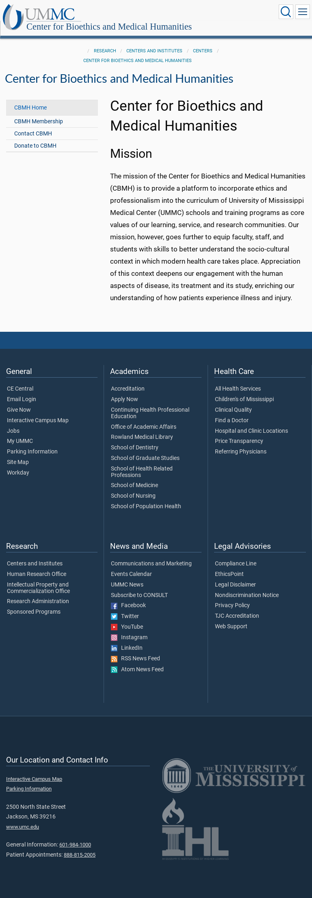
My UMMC (20, 432)
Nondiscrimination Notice (247, 586)
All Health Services (238, 380)
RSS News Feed (135, 650)
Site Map (18, 453)
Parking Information (32, 443)
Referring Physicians (240, 443)
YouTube (127, 618)
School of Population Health (146, 497)
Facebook (128, 596)
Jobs (13, 422)
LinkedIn (127, 639)
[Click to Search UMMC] (286, 11)
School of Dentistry (134, 439)
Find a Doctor (232, 411)
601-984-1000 (75, 836)
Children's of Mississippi (244, 390)
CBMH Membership (38, 112)
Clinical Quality (233, 401)
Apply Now (124, 390)
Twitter (125, 607)
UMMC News (127, 576)
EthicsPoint (229, 565)
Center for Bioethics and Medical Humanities (190, 13)
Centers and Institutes (154, 42)
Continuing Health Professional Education (150, 404)
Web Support (231, 617)
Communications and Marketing (151, 555)
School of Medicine (134, 476)
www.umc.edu (22, 818)
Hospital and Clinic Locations (251, 422)
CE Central (20, 380)
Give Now (19, 401)
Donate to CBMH (35, 136)
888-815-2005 (79, 846)
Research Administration (38, 592)
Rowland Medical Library (142, 428)
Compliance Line (235, 555)
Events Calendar (131, 565)
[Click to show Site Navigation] (302, 11)
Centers (202, 42)
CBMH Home (30, 98)
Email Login (21, 390)
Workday (18, 464)
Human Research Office (36, 565)
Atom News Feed (137, 660)
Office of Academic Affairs (143, 418)
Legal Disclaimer (235, 576)
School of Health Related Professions (142, 463)
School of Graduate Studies (145, 449)
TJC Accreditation (237, 607)
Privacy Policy (232, 596)
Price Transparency (239, 432)
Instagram (129, 628)
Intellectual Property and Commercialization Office (38, 579)
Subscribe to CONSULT (139, 586)
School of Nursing (133, 487)
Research (105, 42)
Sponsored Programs (34, 603)
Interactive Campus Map (38, 411)
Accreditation (128, 380)
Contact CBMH (33, 124)
